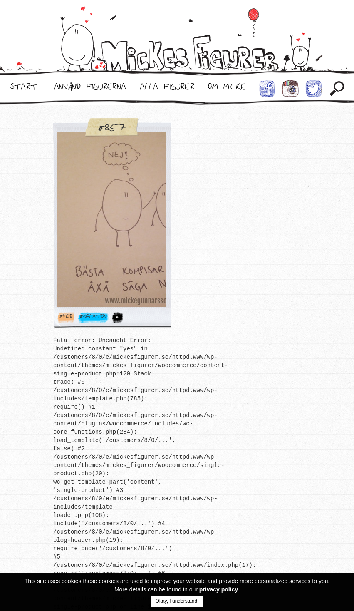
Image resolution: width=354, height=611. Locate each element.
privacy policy (218, 589)
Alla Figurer (167, 88)
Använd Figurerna (90, 88)
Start (23, 88)
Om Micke (227, 88)
